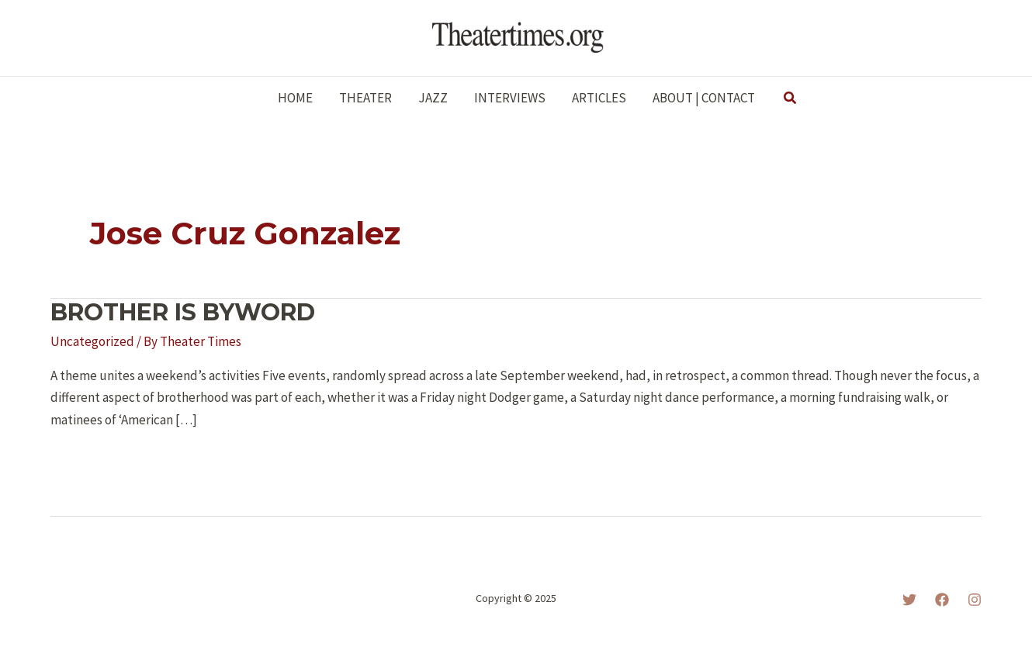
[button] (791, 98)
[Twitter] (909, 600)
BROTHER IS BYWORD (182, 312)
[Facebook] (942, 600)
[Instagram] (975, 600)
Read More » (95, 462)
